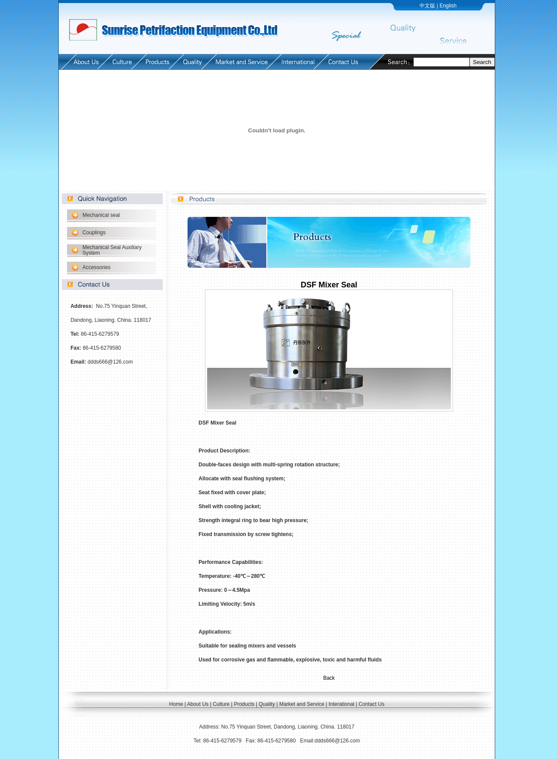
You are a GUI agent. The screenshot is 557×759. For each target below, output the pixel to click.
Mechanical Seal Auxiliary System (111, 250)
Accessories (96, 267)
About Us (197, 704)
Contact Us (371, 704)
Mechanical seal (101, 215)
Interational (341, 704)
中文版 (427, 6)
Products (244, 704)
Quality (267, 704)
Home (176, 704)
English (448, 6)
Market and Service (301, 704)
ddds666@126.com (110, 362)
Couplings (93, 232)
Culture (221, 704)
